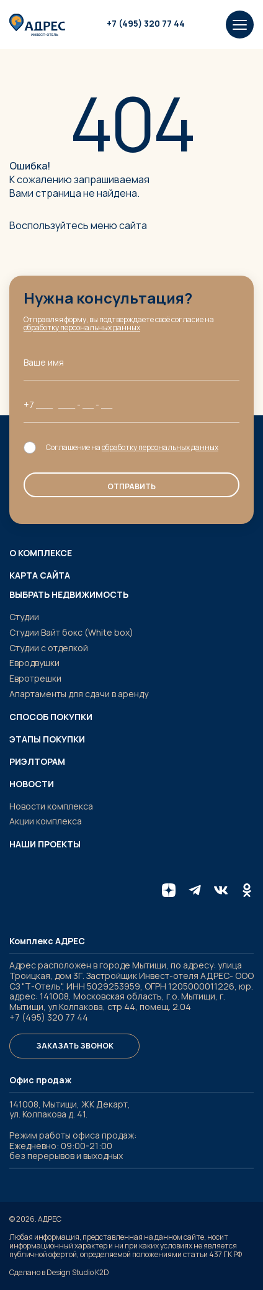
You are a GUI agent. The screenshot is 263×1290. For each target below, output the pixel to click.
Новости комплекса (51, 806)
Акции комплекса (45, 821)
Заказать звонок (75, 1045)
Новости (31, 784)
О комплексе (40, 553)
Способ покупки (50, 717)
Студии (24, 617)
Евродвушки (34, 663)
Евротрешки (35, 678)
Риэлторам (37, 762)
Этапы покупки (47, 739)
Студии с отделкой (48, 648)
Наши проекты (45, 844)
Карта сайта (39, 575)
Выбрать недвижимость (68, 595)
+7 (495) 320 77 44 (146, 24)
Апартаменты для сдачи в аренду (78, 694)
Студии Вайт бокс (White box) (71, 632)
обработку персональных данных (82, 327)
